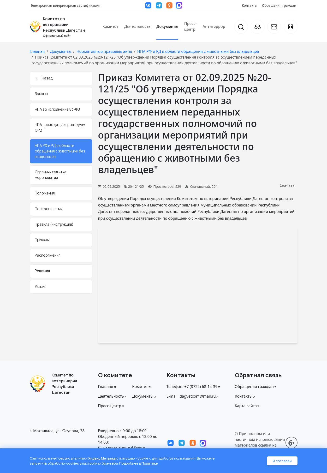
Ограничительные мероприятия (50, 175)
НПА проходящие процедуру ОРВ (60, 127)
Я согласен (282, 461)
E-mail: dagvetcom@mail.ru (193, 396)
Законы (41, 93)
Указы (40, 286)
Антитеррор (214, 26)
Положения (45, 193)
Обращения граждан (279, 5)
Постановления (49, 208)
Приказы (42, 239)
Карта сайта (248, 405)
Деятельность (137, 26)
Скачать (287, 185)
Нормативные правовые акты (104, 51)
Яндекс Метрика (102, 458)
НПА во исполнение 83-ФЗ (57, 109)
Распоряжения (47, 255)
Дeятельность (112, 396)
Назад (44, 78)
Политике (150, 463)
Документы (167, 26)
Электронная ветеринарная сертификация (65, 5)
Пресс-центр (190, 26)
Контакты (249, 5)
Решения (42, 270)
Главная (37, 51)
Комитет (110, 26)
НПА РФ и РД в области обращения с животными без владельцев (198, 51)
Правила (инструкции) (54, 224)
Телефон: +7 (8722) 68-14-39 (193, 386)
